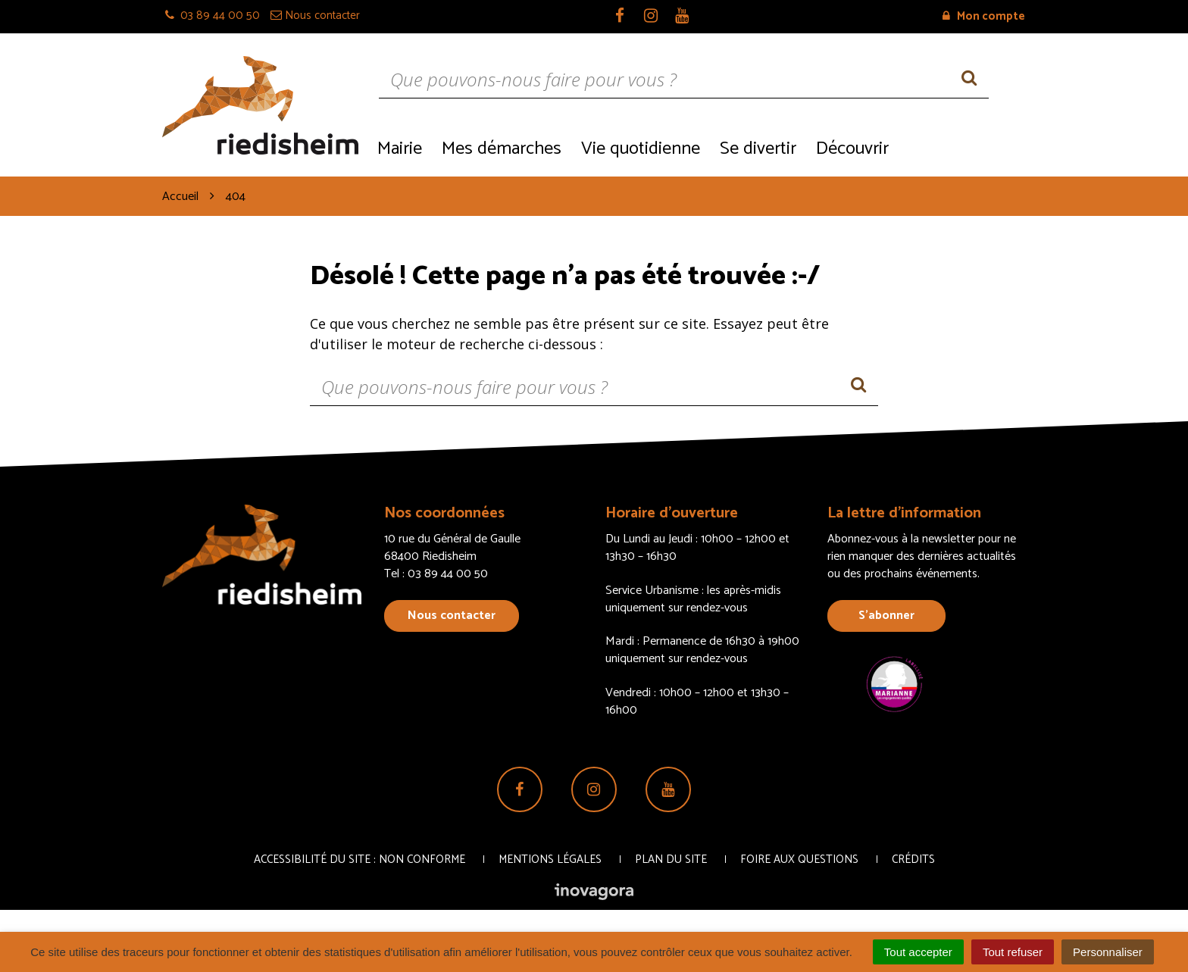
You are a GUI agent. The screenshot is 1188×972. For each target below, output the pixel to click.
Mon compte (984, 16)
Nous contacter (452, 615)
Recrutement (962, 147)
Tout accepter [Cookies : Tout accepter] (918, 951)
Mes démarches (501, 149)
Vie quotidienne (640, 149)
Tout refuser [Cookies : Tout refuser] (1013, 951)
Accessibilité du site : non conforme (359, 859)
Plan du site (671, 859)
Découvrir (852, 149)
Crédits (913, 859)
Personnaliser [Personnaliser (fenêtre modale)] (1108, 951)
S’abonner (886, 615)
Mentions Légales (550, 859)
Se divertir (758, 149)
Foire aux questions (799, 859)
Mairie (399, 149)
